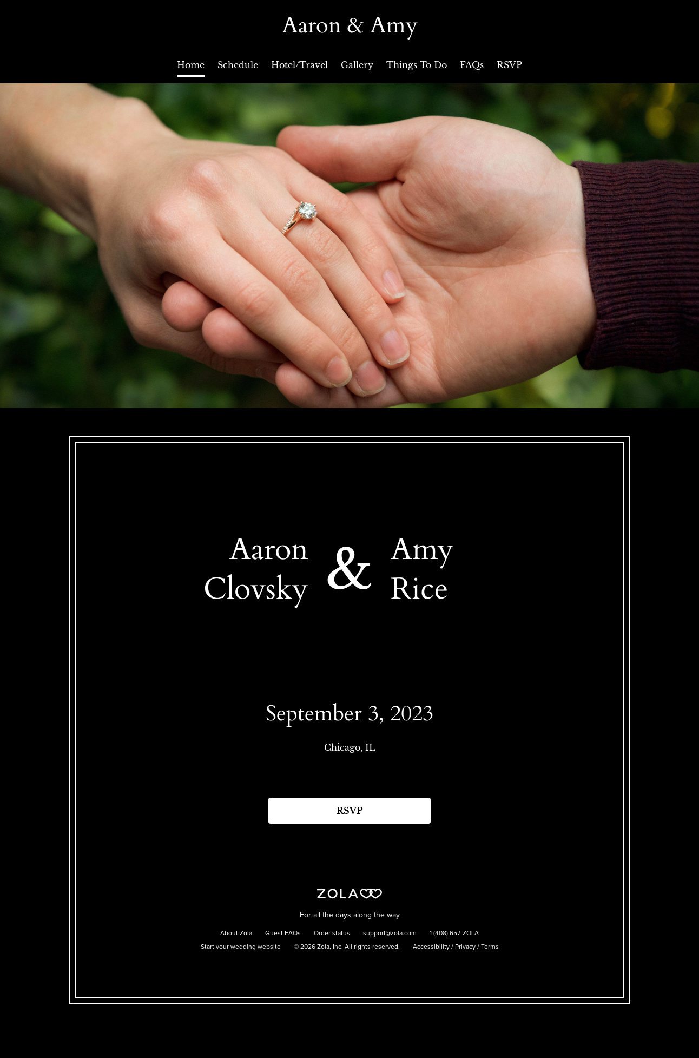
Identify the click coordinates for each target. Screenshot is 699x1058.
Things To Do (416, 65)
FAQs (472, 65)
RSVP (509, 65)
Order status (332, 933)
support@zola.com (390, 933)
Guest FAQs (283, 933)
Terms (490, 947)
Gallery (357, 65)
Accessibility (431, 947)
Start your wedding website (241, 947)
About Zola (236, 933)
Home (191, 65)
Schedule (237, 65)
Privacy (465, 947)
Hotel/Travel (299, 65)
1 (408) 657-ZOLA (454, 933)
